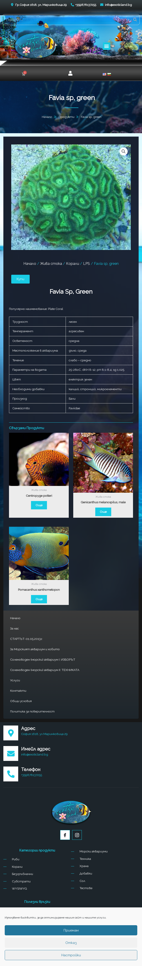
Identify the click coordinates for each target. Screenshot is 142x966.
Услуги (15, 680)
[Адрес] (10, 733)
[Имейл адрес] (10, 753)
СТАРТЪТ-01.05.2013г (26, 639)
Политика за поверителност (32, 711)
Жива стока (51, 263)
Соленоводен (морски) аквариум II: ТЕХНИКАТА (44, 670)
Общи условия (21, 701)
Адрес (28, 728)
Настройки (71, 955)
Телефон (30, 769)
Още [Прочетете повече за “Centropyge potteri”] (39, 505)
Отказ (71, 943)
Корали (72, 263)
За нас (14, 628)
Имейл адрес (35, 749)
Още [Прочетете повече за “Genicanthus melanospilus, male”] (103, 511)
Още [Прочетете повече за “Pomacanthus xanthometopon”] (39, 599)
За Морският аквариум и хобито (35, 649)
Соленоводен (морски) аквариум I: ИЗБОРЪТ (42, 659)
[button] (106, 46)
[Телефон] (10, 774)
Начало (15, 618)
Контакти (18, 690)
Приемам (71, 930)
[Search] (135, 19)
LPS (86, 263)
